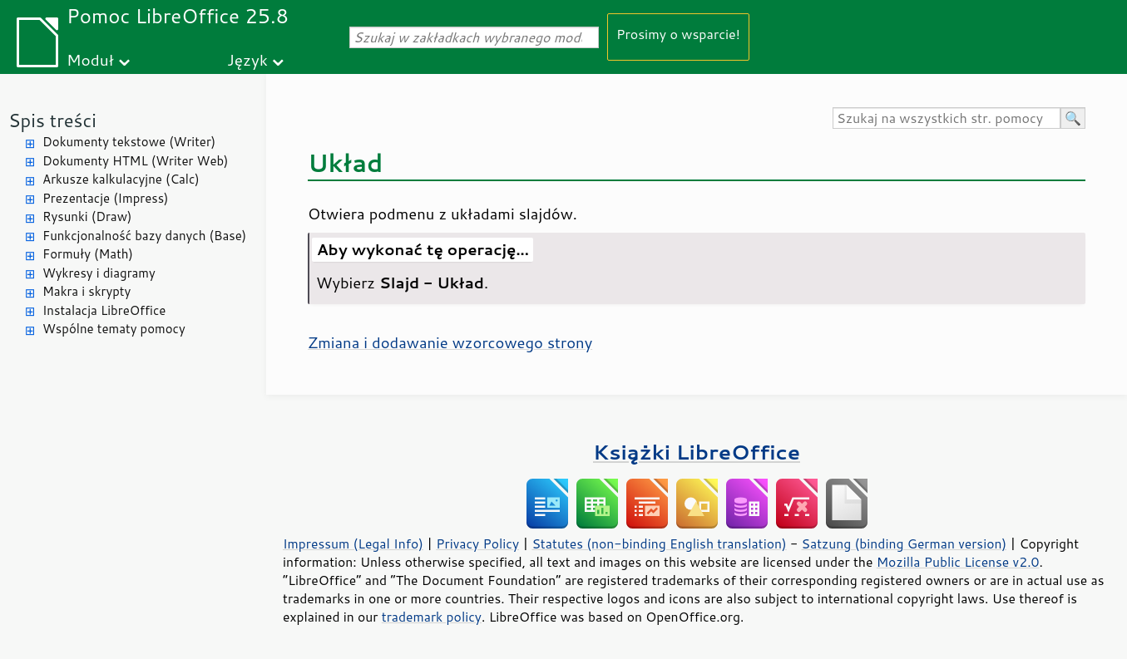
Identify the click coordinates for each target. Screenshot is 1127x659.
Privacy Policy (477, 543)
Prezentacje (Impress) (105, 198)
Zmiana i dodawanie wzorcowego (450, 342)
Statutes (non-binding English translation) (658, 543)
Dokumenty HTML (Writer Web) (135, 161)
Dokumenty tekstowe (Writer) (128, 141)
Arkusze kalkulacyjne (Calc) (121, 179)
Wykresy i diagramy (99, 273)
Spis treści (52, 120)
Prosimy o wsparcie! (678, 33)
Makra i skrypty (86, 291)
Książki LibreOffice (696, 451)
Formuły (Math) (87, 254)
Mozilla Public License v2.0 (958, 562)
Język (247, 59)
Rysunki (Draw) (86, 216)
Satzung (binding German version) (904, 543)
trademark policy (432, 616)
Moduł (90, 59)
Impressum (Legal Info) (353, 543)
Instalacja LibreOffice (104, 310)
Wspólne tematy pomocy (113, 328)
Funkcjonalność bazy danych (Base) (144, 235)
